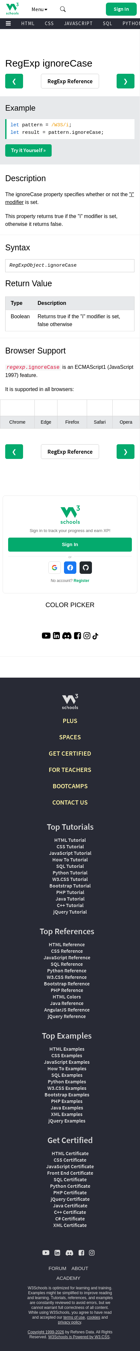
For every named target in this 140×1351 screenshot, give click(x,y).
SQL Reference (67, 964)
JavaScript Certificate (70, 1166)
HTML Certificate (70, 1153)
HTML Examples (66, 1048)
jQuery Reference (67, 1016)
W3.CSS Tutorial (70, 879)
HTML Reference (67, 944)
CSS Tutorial (70, 846)
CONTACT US (70, 802)
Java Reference (66, 1003)
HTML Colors (67, 996)
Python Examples (67, 1081)
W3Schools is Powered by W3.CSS (78, 1337)
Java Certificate (70, 1205)
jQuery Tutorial (70, 911)
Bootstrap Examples (67, 1094)
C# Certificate (70, 1218)
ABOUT (79, 1268)
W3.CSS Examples (66, 1088)
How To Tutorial (70, 859)
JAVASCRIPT (78, 23)
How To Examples (66, 1068)
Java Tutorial (70, 898)
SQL (107, 23)
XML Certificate (70, 1225)
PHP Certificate (70, 1192)
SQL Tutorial (70, 866)
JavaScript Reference (67, 957)
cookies (93, 1317)
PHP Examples (67, 1101)
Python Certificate (70, 1186)
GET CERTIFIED (70, 753)
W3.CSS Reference (67, 977)
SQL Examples (67, 1075)
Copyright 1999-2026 (46, 1332)
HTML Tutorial (70, 840)
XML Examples (67, 1114)
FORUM (57, 1268)
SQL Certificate (70, 1179)
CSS (49, 23)
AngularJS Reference (67, 1009)
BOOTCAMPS (70, 786)
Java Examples (67, 1107)
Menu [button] (39, 9)
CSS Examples (66, 1055)
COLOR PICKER (70, 604)
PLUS (70, 720)
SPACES (70, 737)
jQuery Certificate (70, 1199)
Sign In (70, 544)
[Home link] (12, 8)
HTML (28, 23)
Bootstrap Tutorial (70, 885)
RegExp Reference (70, 81)
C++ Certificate (70, 1212)
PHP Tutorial (70, 892)
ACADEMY (68, 1278)
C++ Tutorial (70, 905)
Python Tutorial (70, 872)
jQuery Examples (66, 1120)
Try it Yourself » (28, 150)
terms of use (74, 1317)
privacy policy (69, 1322)
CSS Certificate (70, 1159)
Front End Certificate (70, 1173)
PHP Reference (67, 990)
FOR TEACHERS (70, 769)
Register (81, 580)
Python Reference (66, 970)
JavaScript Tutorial (70, 853)
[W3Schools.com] (70, 704)
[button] (63, 9)
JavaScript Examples (67, 1062)
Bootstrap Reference (67, 983)
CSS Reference (67, 951)
